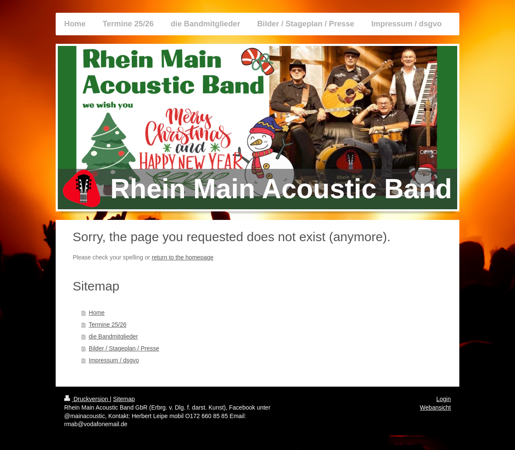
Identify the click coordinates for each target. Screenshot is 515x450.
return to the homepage (183, 257)
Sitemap (124, 399)
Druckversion (87, 399)
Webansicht (435, 407)
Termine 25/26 (108, 324)
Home (97, 312)
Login (443, 399)
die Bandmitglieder (113, 336)
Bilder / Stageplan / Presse (124, 348)
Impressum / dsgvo (114, 360)
